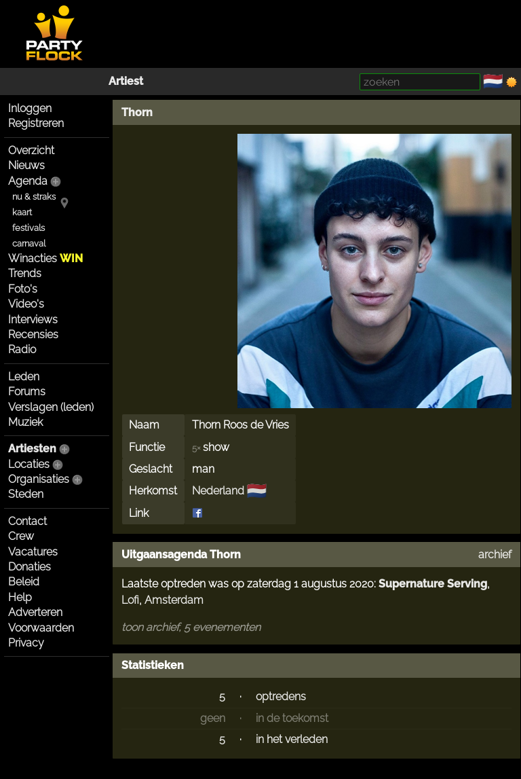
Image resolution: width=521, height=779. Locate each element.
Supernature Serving (433, 583)
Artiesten (32, 448)
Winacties (45, 258)
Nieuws (26, 165)
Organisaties (38, 479)
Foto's (22, 289)
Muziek (25, 422)
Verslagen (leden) (51, 407)
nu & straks (34, 197)
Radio (22, 349)
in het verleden (292, 739)
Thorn (137, 112)
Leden (23, 376)
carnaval (28, 243)
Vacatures (33, 551)
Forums (26, 391)
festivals (28, 228)
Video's (26, 303)
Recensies (33, 334)
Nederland (218, 490)
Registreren (36, 123)
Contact (27, 521)
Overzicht (31, 150)
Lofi (130, 600)
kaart (22, 212)
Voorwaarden (41, 627)
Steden (25, 494)
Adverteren (35, 612)
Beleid (23, 581)
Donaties (29, 566)
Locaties (29, 464)
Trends (24, 273)
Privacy (26, 642)
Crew (21, 536)
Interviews (33, 319)
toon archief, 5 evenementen (190, 627)
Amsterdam (174, 600)
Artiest (126, 81)
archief (495, 554)
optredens (281, 696)
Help (20, 597)
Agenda (27, 181)
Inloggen (30, 108)
